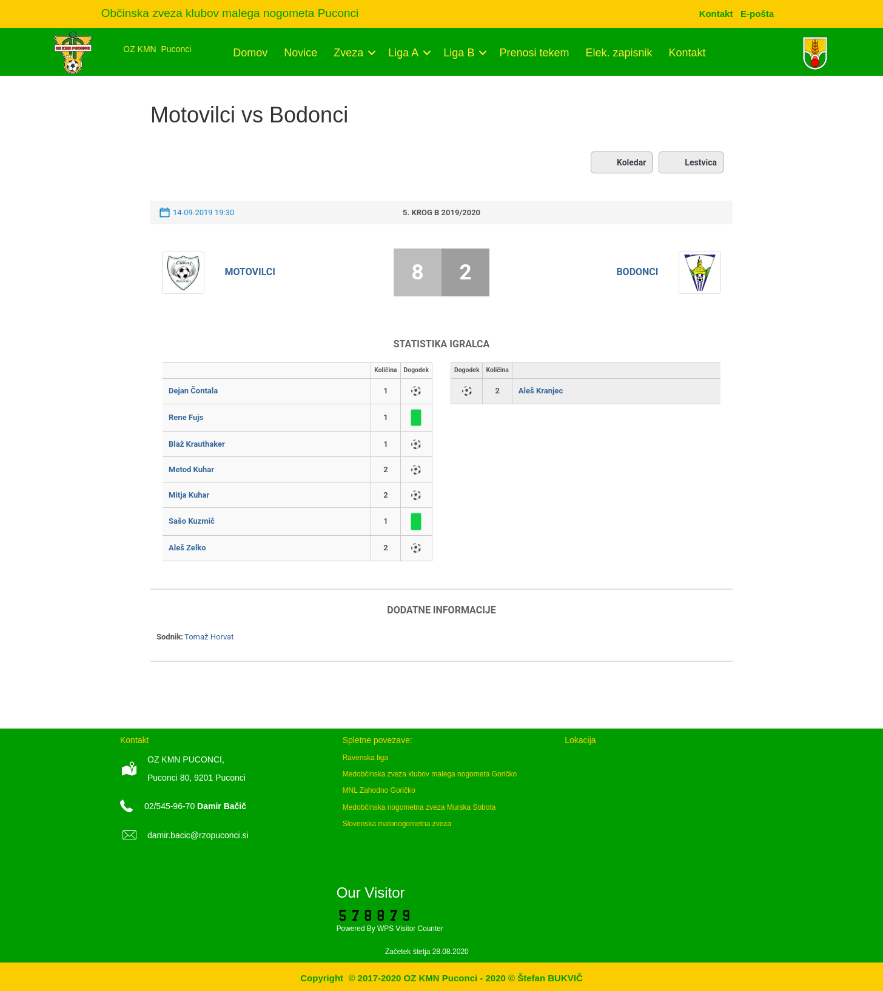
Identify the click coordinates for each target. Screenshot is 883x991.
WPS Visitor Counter (410, 928)
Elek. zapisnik (618, 53)
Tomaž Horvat (208, 636)
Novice (300, 53)
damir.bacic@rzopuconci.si (198, 835)
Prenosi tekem (534, 53)
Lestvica (691, 162)
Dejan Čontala (193, 390)
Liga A (403, 53)
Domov (250, 53)
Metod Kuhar (191, 469)
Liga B (458, 53)
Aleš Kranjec (541, 390)
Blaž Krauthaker (197, 444)
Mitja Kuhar (189, 494)
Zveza (348, 53)
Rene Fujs (186, 417)
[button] (371, 52)
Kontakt (687, 53)
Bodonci (637, 272)
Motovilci (250, 272)
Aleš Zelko (187, 547)
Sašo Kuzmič (192, 521)
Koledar (621, 162)
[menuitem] (757, 13)
